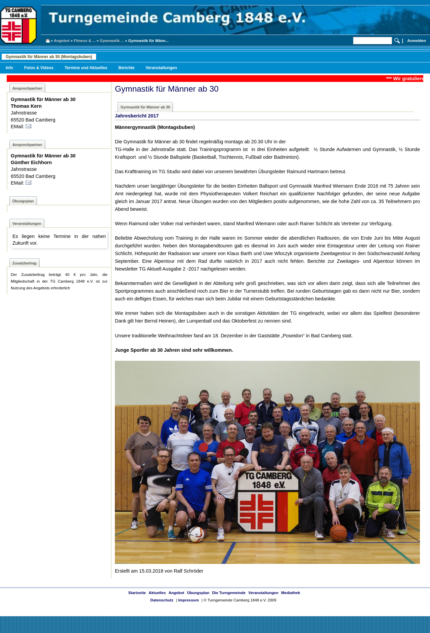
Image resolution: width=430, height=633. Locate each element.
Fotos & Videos (38, 67)
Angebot (62, 41)
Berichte (126, 67)
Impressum (188, 600)
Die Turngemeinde (229, 593)
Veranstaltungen (161, 67)
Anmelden (416, 41)
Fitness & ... (85, 41)
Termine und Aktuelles (85, 67)
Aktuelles (157, 593)
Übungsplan (198, 593)
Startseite (137, 593)
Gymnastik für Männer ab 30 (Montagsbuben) (49, 56)
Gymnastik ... (112, 41)
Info (9, 67)
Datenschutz (161, 600)
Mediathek (290, 593)
